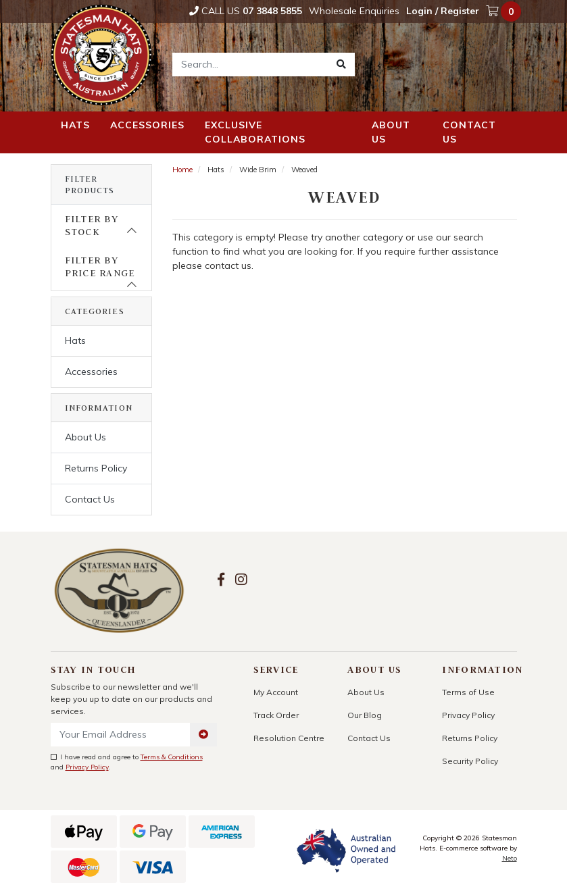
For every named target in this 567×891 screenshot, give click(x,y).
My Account (275, 692)
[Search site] (341, 64)
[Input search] (250, 64)
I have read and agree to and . (127, 762)
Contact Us (90, 499)
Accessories (147, 125)
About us (391, 132)
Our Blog (364, 715)
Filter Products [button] (90, 184)
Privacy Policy (87, 767)
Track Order (276, 715)
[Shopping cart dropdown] (505, 11)
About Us (85, 437)
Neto (509, 858)
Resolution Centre (288, 738)
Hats (75, 125)
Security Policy (470, 761)
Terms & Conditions (172, 757)
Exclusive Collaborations (255, 132)
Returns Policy (96, 468)
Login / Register (442, 11)
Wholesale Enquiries (354, 11)
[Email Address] (121, 734)
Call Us (245, 11)
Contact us (469, 132)
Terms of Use (468, 692)
